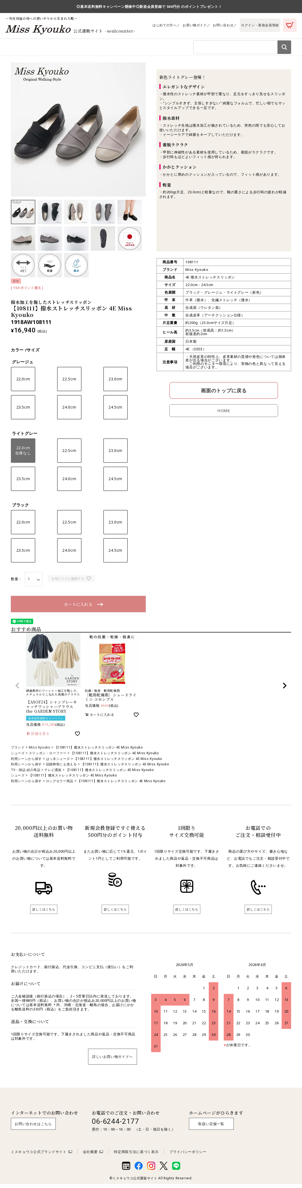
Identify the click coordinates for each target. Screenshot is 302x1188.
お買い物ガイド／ (196, 25)
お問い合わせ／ (225, 25)
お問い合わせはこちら (33, 1127)
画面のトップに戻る (224, 394)
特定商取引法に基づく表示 (136, 1155)
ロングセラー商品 (59, 784)
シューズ (18, 756)
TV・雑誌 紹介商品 (26, 773)
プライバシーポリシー (188, 1155)
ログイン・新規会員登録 (260, 25)
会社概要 (90, 1155)
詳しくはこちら (43, 912)
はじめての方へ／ (166, 25)
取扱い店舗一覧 (211, 1127)
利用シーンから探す (70, 48)
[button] (17, 689)
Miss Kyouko (40, 751)
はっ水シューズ (58, 762)
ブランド (18, 751)
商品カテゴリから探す (29, 48)
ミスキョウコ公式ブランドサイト (39, 1155)
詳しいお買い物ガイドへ (112, 1060)
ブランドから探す (107, 48)
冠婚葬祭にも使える (61, 767)
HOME (223, 414)
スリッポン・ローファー (48, 756)
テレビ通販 (52, 773)
